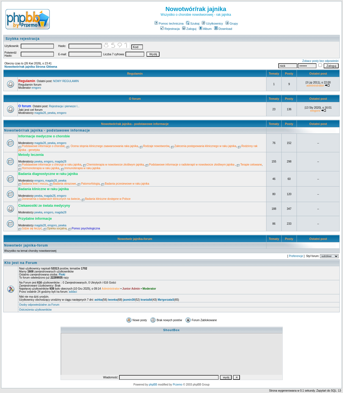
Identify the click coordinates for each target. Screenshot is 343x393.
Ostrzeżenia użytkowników (35, 309)
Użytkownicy (212, 23)
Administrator (111, 288)
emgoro (36, 87)
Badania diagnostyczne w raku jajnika (48, 174)
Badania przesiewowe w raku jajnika (127, 183)
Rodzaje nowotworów (156, 146)
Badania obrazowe (64, 183)
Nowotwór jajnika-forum (135, 238)
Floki (62, 274)
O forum (135, 98)
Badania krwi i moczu (35, 183)
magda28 (40, 112)
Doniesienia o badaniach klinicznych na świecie (51, 198)
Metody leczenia (31, 155)
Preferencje (296, 256)
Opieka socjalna (57, 228)
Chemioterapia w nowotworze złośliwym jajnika (115, 164)
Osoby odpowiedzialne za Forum (39, 304)
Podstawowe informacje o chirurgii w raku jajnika (51, 164)
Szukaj (192, 23)
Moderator (149, 288)
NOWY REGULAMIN (66, 81)
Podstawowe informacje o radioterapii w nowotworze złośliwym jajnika (192, 164)
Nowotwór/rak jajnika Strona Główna (30, 66)
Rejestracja (170, 28)
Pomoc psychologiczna (86, 228)
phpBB (153, 384)
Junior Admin (131, 288)
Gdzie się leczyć (32, 228)
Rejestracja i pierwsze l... (64, 106)
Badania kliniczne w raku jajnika (43, 189)
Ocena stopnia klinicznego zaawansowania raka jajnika (104, 146)
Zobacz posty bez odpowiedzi (320, 60)
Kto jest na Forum (20, 263)
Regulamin (134, 73)
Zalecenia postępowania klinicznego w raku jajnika (205, 146)
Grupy (232, 23)
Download (223, 28)
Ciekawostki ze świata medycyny (44, 206)
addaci (73, 291)
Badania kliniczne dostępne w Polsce (108, 198)
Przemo (177, 384)
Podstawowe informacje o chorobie (43, 146)
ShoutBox (171, 330)
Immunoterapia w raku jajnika (82, 168)
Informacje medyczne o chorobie (44, 136)
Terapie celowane (251, 164)
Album (205, 28)
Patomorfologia (90, 183)
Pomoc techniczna (169, 23)
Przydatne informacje (35, 219)
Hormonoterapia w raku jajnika (40, 168)
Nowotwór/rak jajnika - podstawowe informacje (135, 123)
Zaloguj (189, 28)
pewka (52, 112)
